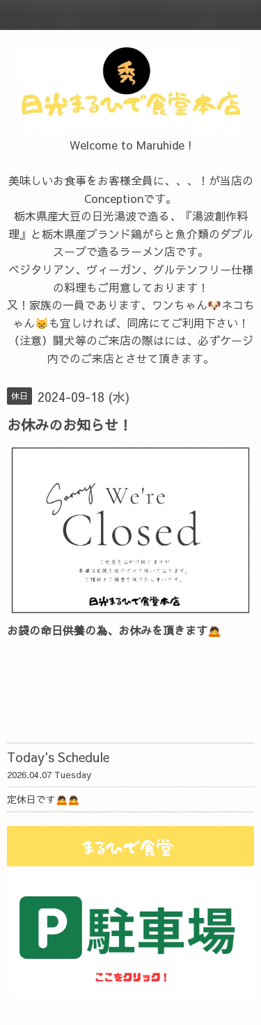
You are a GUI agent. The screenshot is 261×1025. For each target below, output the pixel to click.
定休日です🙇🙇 (43, 799)
